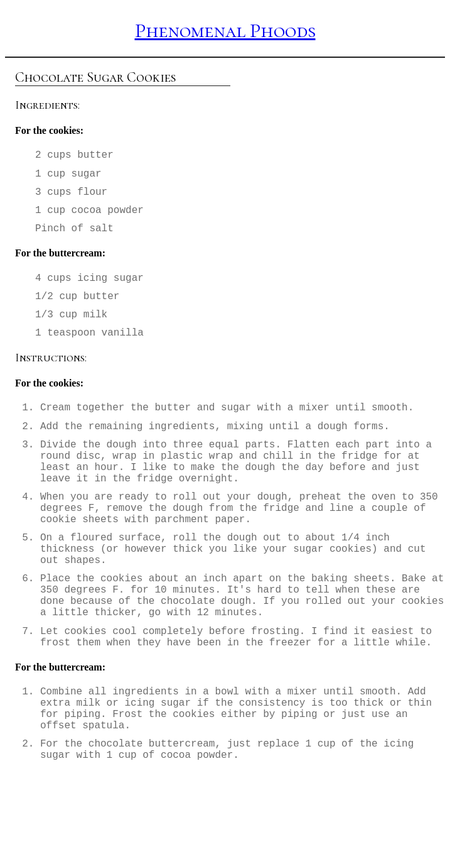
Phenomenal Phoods (225, 30)
